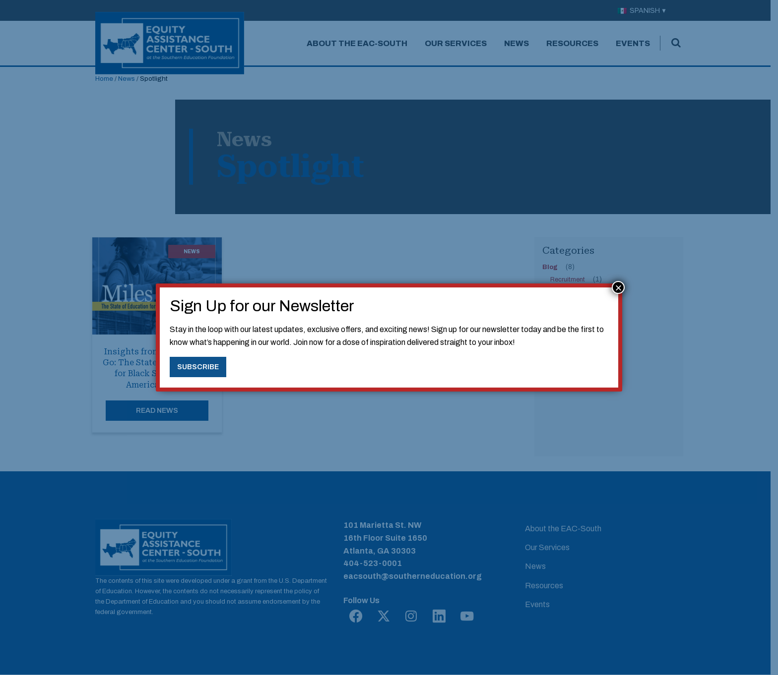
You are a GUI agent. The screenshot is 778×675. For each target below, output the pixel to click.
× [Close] (618, 287)
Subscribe (198, 367)
